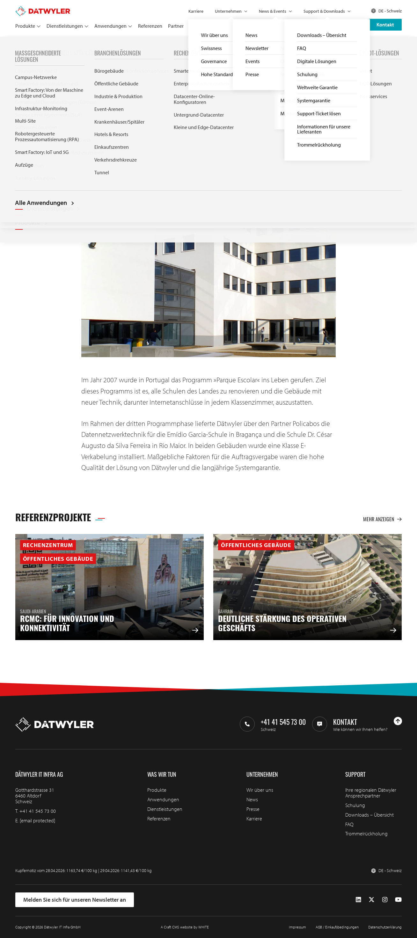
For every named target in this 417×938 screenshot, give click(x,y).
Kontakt (385, 24)
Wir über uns (259, 790)
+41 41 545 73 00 (37, 811)
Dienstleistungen (65, 26)
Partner (176, 26)
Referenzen (150, 26)
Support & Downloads (324, 11)
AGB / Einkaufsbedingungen (337, 927)
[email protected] (37, 820)
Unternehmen (228, 11)
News (252, 799)
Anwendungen (110, 26)
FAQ (349, 824)
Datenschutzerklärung (385, 927)
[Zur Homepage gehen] (42, 9)
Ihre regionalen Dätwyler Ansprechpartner (370, 793)
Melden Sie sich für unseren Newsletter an (74, 899)
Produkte (25, 26)
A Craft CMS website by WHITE (185, 927)
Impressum (297, 927)
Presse (253, 809)
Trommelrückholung (366, 833)
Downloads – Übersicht (369, 815)
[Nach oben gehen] (398, 721)
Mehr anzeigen (382, 519)
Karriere (195, 11)
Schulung (355, 805)
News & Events (272, 11)
